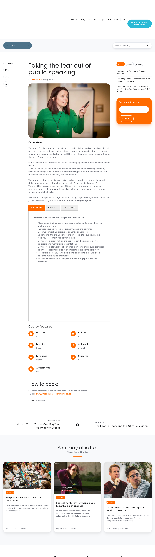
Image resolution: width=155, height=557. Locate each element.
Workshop (40, 374)
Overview (91, 535)
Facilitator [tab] (53, 180)
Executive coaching (96, 552)
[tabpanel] (69, 239)
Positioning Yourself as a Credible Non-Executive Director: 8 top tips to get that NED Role (133, 62)
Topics (129, 37)
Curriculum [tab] (36, 180)
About (74, 6)
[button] (124, 6)
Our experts (59, 539)
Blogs (123, 535)
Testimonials (60, 543)
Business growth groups (98, 547)
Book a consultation (130, 539)
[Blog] (77, 397)
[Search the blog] (148, 18)
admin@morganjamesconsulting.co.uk (52, 366)
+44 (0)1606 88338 (14, 546)
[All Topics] (17, 18)
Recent (121, 37)
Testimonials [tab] (69, 180)
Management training (97, 539)
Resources (113, 6)
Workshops (99, 6)
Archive (139, 37)
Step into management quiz (134, 543)
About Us (58, 535)
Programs (85, 6)
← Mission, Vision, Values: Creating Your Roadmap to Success (37, 398)
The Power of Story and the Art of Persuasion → (123, 399)
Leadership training (96, 543)
